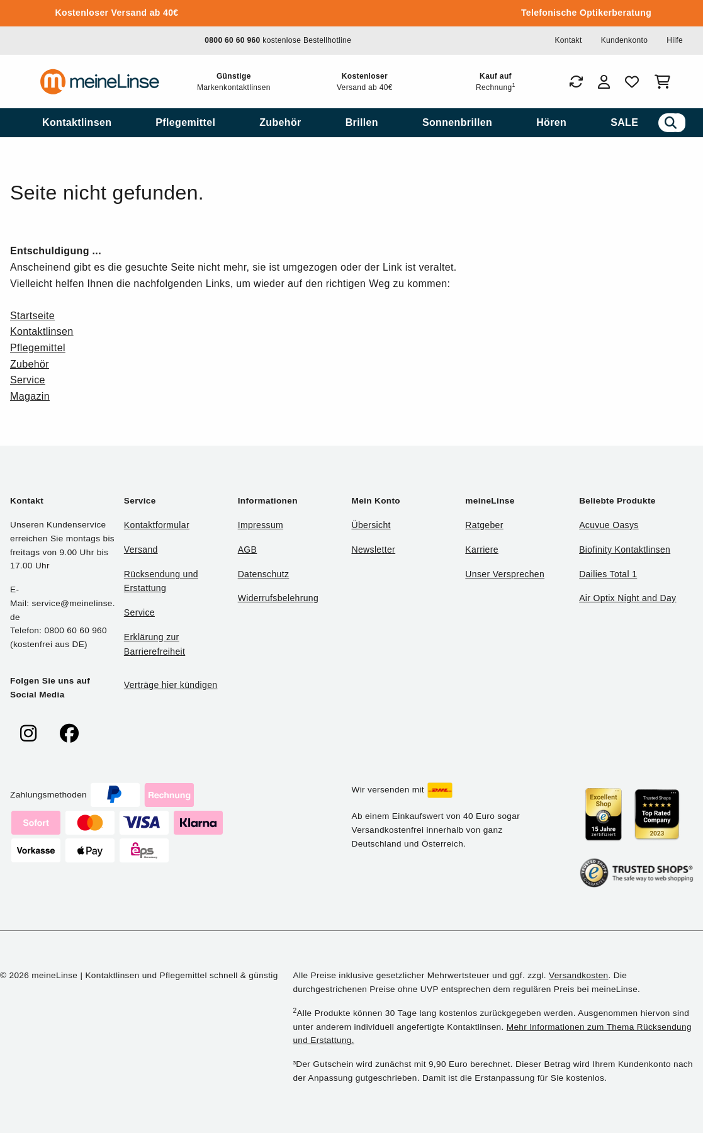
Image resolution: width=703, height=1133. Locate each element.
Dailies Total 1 (608, 574)
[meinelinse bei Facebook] (69, 733)
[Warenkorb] (665, 81)
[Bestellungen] (575, 81)
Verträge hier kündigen (171, 685)
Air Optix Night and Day (627, 598)
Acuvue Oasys (608, 525)
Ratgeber (484, 525)
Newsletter (373, 549)
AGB (247, 549)
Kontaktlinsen (42, 331)
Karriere (481, 549)
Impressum (260, 525)
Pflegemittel (37, 347)
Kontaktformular (156, 525)
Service (27, 380)
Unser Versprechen (504, 574)
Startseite (32, 315)
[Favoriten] (631, 81)
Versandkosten (578, 975)
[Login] (603, 81)
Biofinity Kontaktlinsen (624, 549)
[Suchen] (670, 122)
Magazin (30, 396)
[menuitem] (76, 122)
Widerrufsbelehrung (278, 598)
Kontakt (568, 40)
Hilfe (674, 40)
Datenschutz (264, 574)
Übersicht (370, 525)
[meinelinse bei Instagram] (28, 733)
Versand (141, 549)
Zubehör (29, 364)
